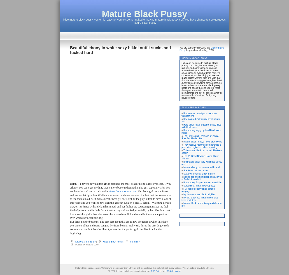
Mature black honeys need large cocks (202, 141)
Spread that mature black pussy (199, 185)
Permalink (135, 241)
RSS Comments (174, 271)
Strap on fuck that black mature (198, 173)
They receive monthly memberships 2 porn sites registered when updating (201, 146)
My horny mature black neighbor (199, 194)
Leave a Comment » (85, 241)
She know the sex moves (195, 170)
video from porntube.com (122, 191)
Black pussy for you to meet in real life (202, 182)
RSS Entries (156, 271)
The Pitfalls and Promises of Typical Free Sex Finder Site (200, 137)
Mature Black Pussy (144, 14)
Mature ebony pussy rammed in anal (201, 167)
